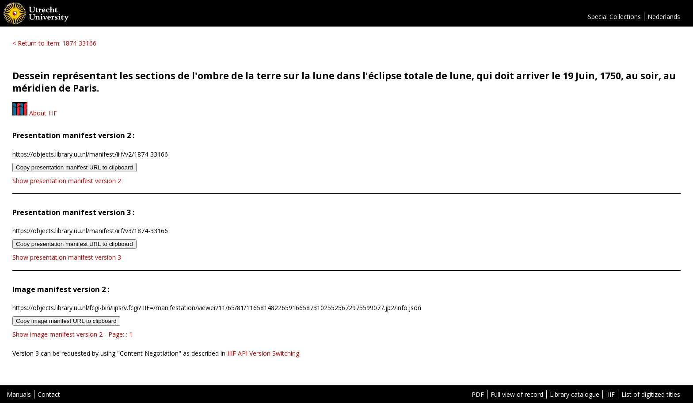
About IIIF (34, 113)
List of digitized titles (650, 394)
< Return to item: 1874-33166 (54, 43)
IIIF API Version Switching (263, 353)
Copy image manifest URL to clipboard (66, 321)
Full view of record (517, 394)
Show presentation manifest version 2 (66, 181)
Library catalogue (574, 394)
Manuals (19, 394)
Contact (49, 394)
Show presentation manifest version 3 (66, 257)
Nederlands (663, 16)
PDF (478, 394)
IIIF (610, 394)
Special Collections (614, 16)
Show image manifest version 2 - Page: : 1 (72, 334)
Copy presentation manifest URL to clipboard (74, 167)
